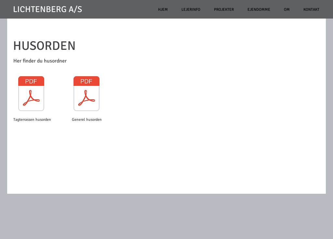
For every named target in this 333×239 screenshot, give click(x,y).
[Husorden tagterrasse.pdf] (31, 94)
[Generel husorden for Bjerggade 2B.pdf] (86, 94)
